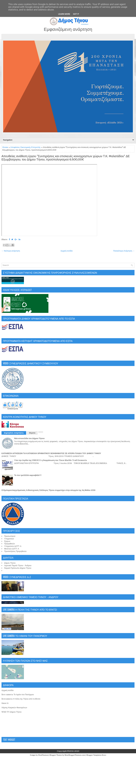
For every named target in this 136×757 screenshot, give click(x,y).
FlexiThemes (43, 755)
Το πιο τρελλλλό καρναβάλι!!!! (28, 475)
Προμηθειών (9, 543)
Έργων (7, 541)
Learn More (64, 14)
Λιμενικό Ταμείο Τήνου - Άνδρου (17, 565)
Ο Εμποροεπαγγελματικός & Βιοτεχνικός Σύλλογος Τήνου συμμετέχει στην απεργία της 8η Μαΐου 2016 (48, 490)
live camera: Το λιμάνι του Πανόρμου (17, 694)
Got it (76, 14)
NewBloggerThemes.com (75, 755)
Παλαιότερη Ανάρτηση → (124, 251)
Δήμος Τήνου (10, 563)
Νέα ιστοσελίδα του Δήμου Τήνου (29, 438)
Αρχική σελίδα (66, 251)
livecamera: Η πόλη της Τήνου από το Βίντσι (20, 699)
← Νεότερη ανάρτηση (10, 251)
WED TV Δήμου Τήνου (11, 712)
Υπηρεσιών (9, 539)
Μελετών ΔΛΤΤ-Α (11, 549)
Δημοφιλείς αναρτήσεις (14, 433)
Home (5, 147)
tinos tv (5, 703)
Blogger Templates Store (96, 755)
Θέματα (32, 433)
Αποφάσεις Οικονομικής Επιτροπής (25, 147)
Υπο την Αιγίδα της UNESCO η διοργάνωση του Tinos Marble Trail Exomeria (50, 460)
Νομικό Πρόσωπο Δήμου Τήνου (17, 568)
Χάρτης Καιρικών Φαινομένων (14, 707)
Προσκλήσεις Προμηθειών (15, 551)
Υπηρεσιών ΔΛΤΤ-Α (12, 546)
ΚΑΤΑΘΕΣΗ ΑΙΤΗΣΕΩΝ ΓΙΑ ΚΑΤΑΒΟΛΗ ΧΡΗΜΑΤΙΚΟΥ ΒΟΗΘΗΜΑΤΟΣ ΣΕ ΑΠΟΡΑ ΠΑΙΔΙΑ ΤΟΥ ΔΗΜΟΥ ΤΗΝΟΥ (51, 453)
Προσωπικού (9, 536)
